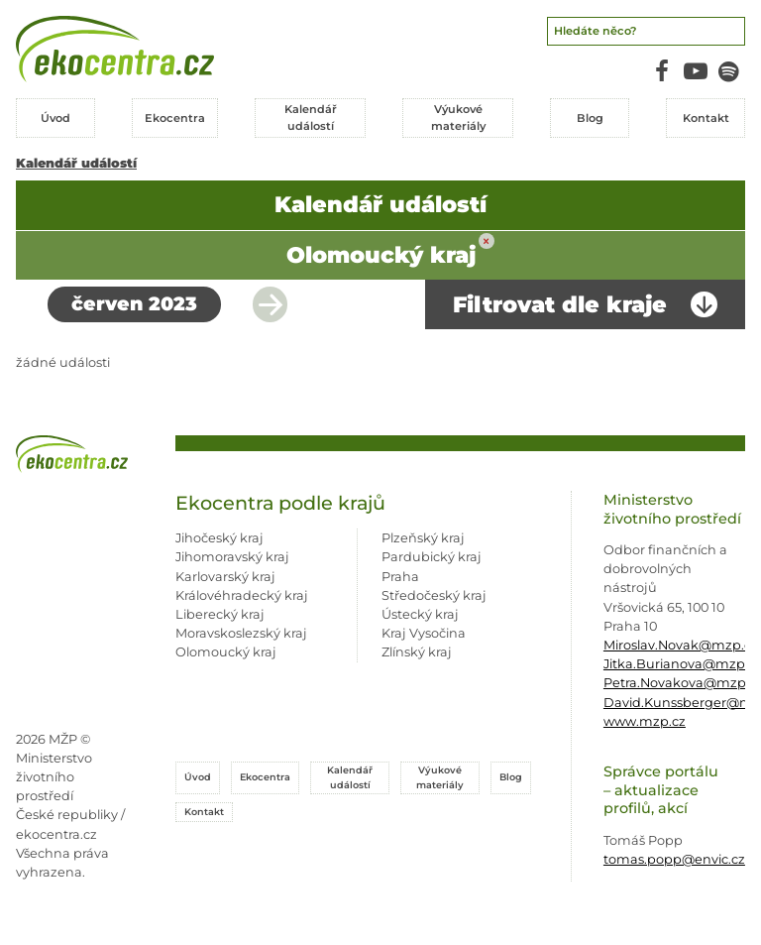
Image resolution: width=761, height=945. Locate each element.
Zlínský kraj (416, 652)
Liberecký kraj (220, 614)
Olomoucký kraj (225, 652)
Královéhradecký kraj (241, 595)
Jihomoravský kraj (232, 556)
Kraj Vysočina (423, 633)
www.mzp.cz (644, 721)
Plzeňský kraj (423, 538)
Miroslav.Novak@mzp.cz (680, 645)
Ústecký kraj (420, 614)
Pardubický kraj (431, 556)
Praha (400, 576)
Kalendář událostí (76, 163)
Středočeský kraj (434, 595)
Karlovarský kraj (225, 576)
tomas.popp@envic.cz (674, 859)
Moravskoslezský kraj (241, 633)
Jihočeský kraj (219, 538)
